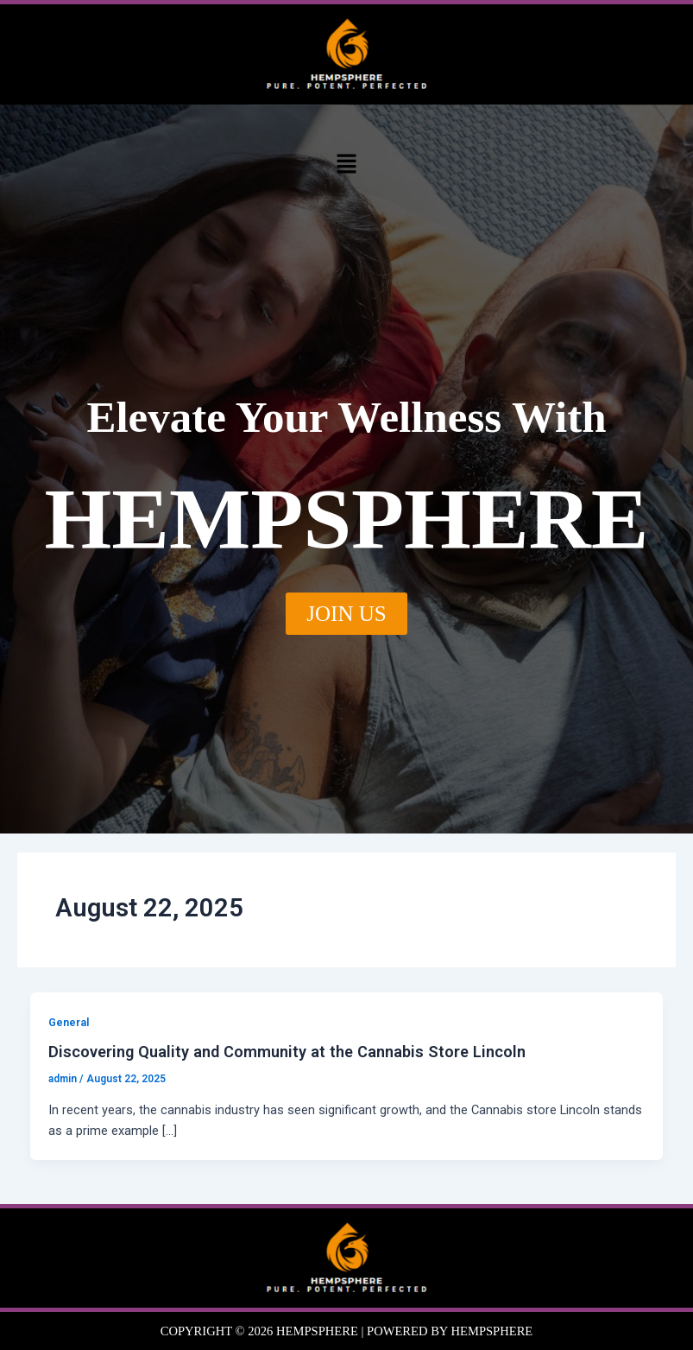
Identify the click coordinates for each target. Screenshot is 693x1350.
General (68, 1022)
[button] (346, 164)
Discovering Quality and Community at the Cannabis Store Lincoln (287, 1052)
